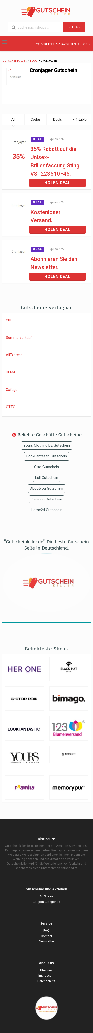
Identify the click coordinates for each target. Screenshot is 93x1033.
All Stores (46, 896)
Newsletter (46, 941)
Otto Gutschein (46, 467)
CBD (9, 320)
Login (84, 43)
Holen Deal (57, 182)
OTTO (10, 407)
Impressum (46, 975)
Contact (46, 936)
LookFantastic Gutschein (46, 456)
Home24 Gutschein (46, 510)
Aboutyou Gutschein (46, 488)
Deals (57, 119)
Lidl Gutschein (46, 477)
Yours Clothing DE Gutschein (46, 445)
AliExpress (14, 355)
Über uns (46, 970)
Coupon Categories (46, 902)
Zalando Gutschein (46, 499)
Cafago (12, 390)
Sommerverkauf (19, 338)
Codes (36, 119)
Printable (79, 119)
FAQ (46, 930)
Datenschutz (46, 981)
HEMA (11, 372)
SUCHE (74, 27)
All (13, 119)
